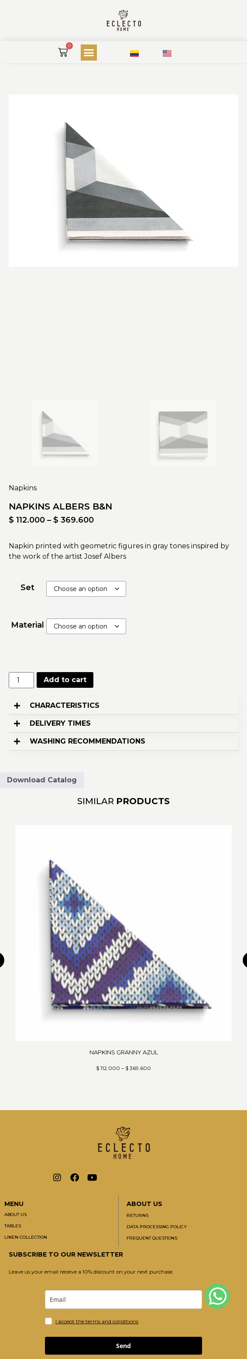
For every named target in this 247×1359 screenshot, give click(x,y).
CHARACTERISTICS (64, 705)
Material (27, 625)
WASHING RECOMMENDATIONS (87, 741)
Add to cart (65, 680)
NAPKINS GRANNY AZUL (123, 1052)
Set (27, 587)
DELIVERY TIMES (60, 723)
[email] (123, 1299)
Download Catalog (42, 780)
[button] (89, 52)
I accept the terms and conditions (96, 1321)
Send (123, 1346)
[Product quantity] (21, 680)
